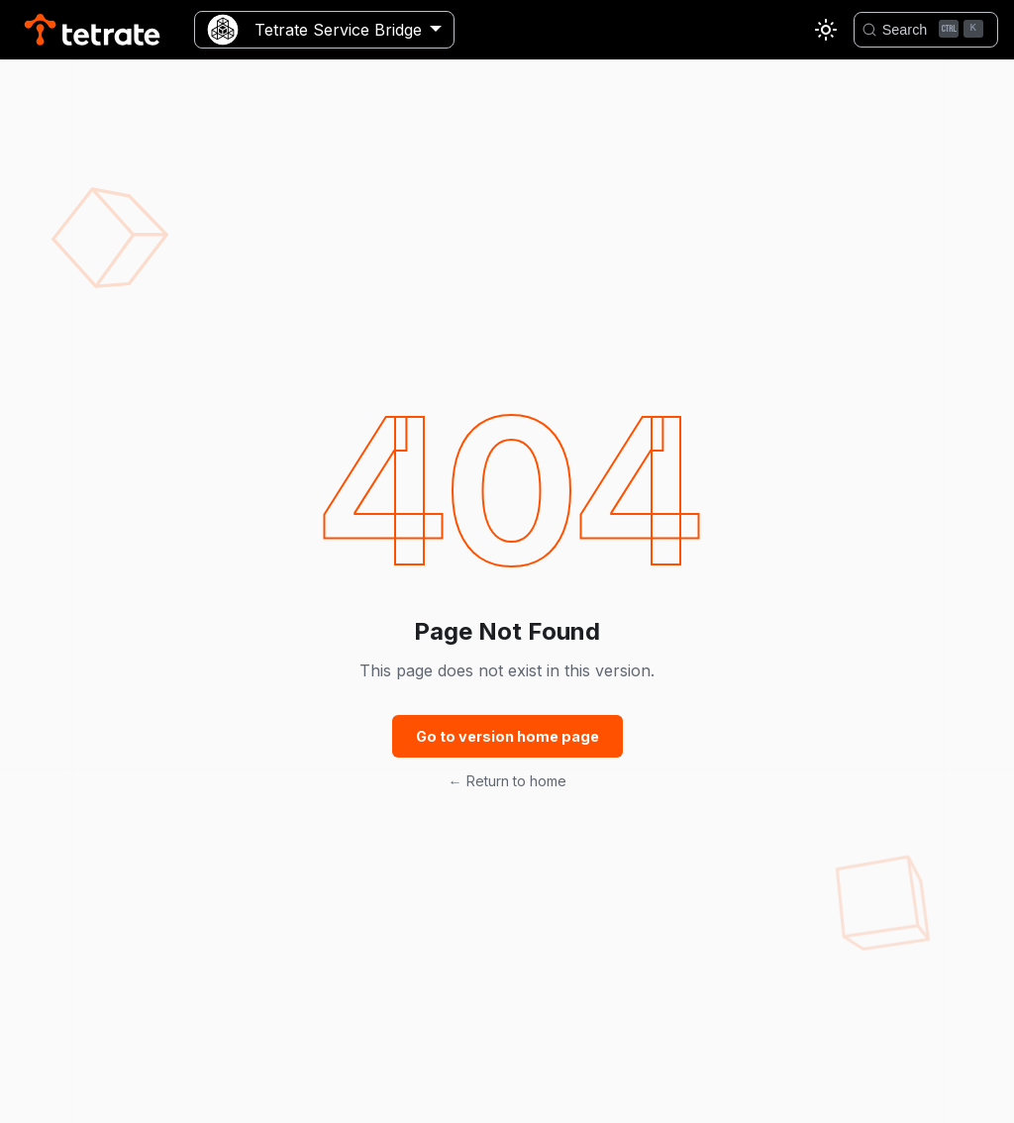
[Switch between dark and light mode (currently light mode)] (826, 30)
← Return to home (507, 780)
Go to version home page (507, 736)
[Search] (926, 30)
